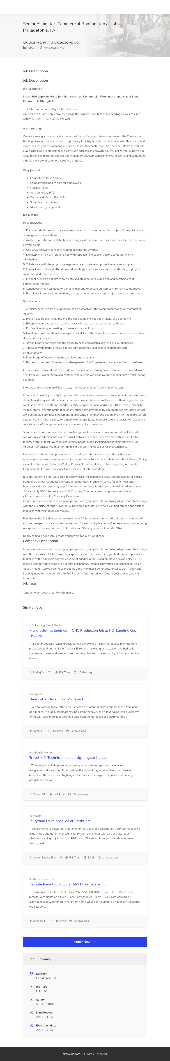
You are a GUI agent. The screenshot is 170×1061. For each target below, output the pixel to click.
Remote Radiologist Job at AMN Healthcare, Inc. (68, 884)
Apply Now (85, 942)
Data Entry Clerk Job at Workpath (56, 699)
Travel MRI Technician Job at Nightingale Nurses (68, 757)
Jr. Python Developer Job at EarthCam (60, 821)
